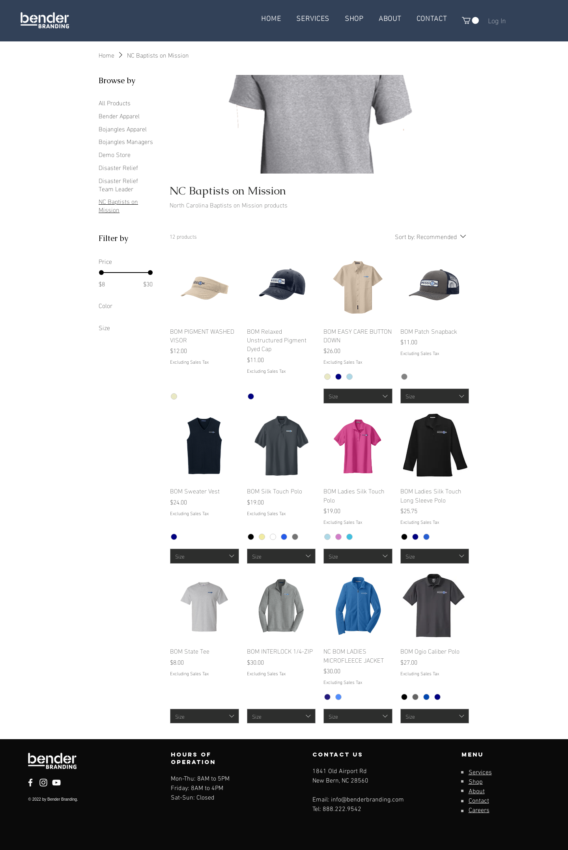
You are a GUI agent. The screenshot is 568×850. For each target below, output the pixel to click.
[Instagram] (43, 782)
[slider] (101, 272)
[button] (470, 20)
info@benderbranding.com (367, 800)
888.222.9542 (342, 809)
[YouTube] (56, 782)
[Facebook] (30, 782)
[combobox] (357, 396)
